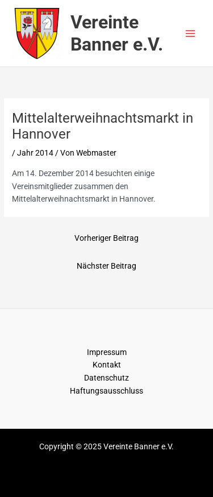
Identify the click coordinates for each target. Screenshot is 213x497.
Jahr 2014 (35, 152)
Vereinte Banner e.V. (116, 33)
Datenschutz (106, 377)
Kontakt (107, 364)
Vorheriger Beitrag (106, 238)
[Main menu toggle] (190, 33)
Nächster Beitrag (106, 265)
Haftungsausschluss (106, 390)
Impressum (107, 352)
